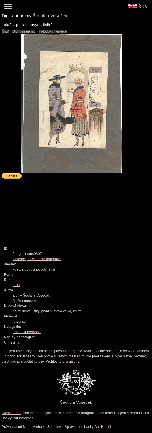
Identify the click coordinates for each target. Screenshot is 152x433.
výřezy (39, 361)
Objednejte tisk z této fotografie (37, 259)
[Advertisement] (77, 210)
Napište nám (11, 413)
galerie (74, 361)
